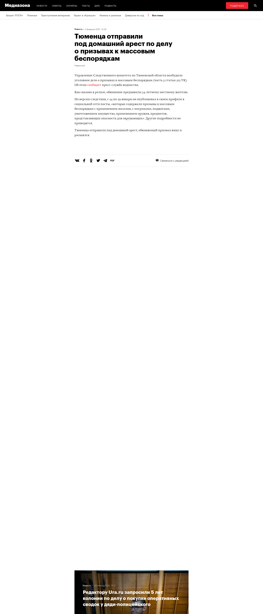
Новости (42, 5)
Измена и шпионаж (110, 15)
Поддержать (237, 5)
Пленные (32, 15)
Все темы (157, 15)
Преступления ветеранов (55, 15)
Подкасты (110, 5)
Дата (97, 5)
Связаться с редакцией (172, 174)
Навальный (79, 65)
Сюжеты (57, 5)
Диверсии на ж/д (134, 15)
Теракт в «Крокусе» (85, 15)
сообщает (94, 85)
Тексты (86, 5)
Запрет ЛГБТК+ (14, 15)
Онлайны (71, 5)
